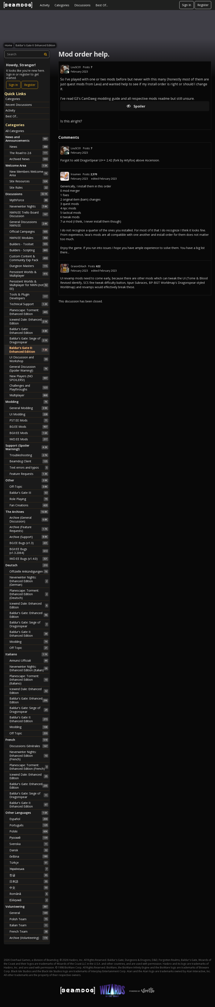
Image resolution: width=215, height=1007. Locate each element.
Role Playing (28, 499)
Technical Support (28, 304)
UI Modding (28, 414)
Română (28, 894)
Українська (28, 869)
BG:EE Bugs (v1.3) (28, 543)
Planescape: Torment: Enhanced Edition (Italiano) (28, 679)
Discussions (82, 5)
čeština (28, 856)
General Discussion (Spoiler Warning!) (28, 368)
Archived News (28, 159)
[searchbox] (26, 54)
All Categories (14, 131)
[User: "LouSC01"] (64, 69)
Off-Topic (28, 487)
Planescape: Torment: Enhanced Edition (28, 312)
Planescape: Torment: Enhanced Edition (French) (28, 767)
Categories (62, 5)
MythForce (28, 200)
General (28, 913)
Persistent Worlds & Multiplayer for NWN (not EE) (28, 285)
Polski (28, 831)
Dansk (28, 850)
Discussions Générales (28, 746)
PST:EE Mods (28, 420)
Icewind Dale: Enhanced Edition (28, 321)
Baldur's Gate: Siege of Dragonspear (28, 340)
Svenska (28, 844)
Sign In (186, 5)
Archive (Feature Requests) (28, 529)
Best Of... (102, 5)
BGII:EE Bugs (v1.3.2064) (28, 551)
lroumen (76, 174)
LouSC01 (76, 67)
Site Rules (28, 187)
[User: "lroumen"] (64, 176)
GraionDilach (78, 266)
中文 (28, 887)
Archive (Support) (28, 537)
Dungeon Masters (28, 266)
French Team (28, 931)
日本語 (28, 881)
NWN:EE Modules (28, 238)
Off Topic (28, 648)
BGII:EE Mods (28, 433)
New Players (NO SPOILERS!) (28, 378)
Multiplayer (28, 395)
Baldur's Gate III (28, 493)
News (28, 147)
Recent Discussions (18, 105)
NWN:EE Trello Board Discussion (28, 214)
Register (202, 5)
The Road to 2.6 (28, 153)
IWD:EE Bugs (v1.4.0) (28, 559)
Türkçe (28, 863)
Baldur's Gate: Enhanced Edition (28, 331)
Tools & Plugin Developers (28, 296)
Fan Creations (28, 505)
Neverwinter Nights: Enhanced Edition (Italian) (28, 668)
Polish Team (28, 919)
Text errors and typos (28, 467)
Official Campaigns (28, 231)
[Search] (45, 54)
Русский (28, 838)
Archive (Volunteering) (28, 938)
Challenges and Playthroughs (28, 387)
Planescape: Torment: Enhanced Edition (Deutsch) (28, 594)
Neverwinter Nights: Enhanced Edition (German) (28, 581)
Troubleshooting (28, 455)
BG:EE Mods (28, 427)
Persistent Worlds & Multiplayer (28, 274)
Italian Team (28, 925)
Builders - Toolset (28, 244)
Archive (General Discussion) (28, 519)
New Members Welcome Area (28, 173)
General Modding (28, 408)
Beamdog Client (28, 461)
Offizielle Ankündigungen (28, 571)
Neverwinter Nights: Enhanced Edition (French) (28, 755)
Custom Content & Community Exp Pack (28, 258)
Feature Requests (28, 474)
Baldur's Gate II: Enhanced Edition (28, 350)
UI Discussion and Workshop (28, 359)
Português (28, 825)
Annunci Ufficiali (28, 660)
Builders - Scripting (28, 250)
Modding (28, 641)
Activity (45, 5)
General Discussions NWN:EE (28, 224)
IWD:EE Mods (28, 439)
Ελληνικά (28, 900)
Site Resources (28, 181)
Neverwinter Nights (28, 206)
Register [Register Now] (29, 85)
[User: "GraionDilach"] (64, 268)
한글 (28, 875)
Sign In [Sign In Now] (13, 85)
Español (28, 819)
